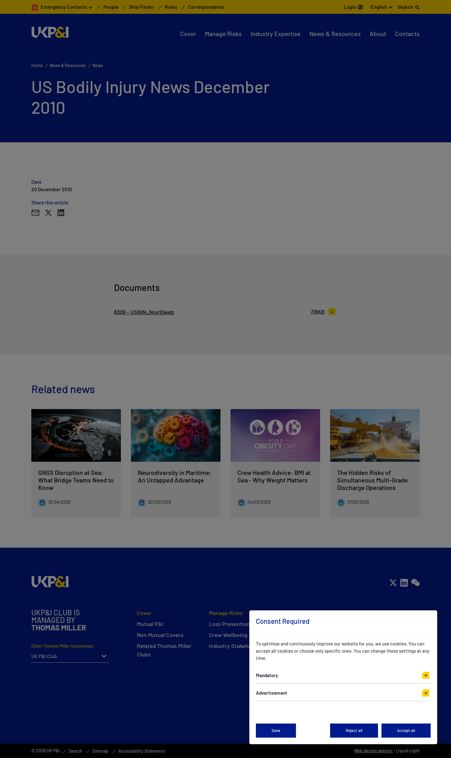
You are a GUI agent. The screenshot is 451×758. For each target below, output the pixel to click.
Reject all (354, 730)
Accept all (406, 730)
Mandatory (267, 675)
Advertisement (271, 693)
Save (276, 730)
